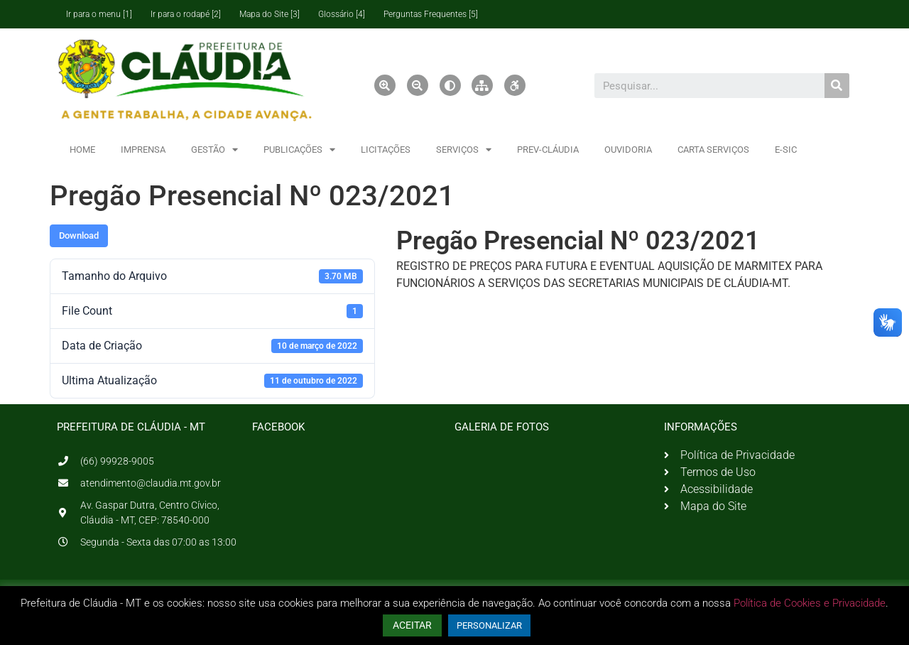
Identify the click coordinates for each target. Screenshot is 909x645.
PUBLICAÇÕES (299, 149)
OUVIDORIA (628, 149)
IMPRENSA (143, 149)
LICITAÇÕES (385, 149)
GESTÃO (214, 149)
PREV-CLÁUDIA (548, 149)
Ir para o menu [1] (99, 14)
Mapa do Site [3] (269, 14)
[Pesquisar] (836, 85)
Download (79, 235)
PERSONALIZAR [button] (489, 625)
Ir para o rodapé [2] (186, 14)
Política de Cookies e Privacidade (810, 603)
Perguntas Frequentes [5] (430, 14)
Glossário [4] (341, 14)
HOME (82, 149)
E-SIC (786, 149)
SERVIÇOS (463, 149)
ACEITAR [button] (412, 625)
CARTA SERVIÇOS (713, 149)
